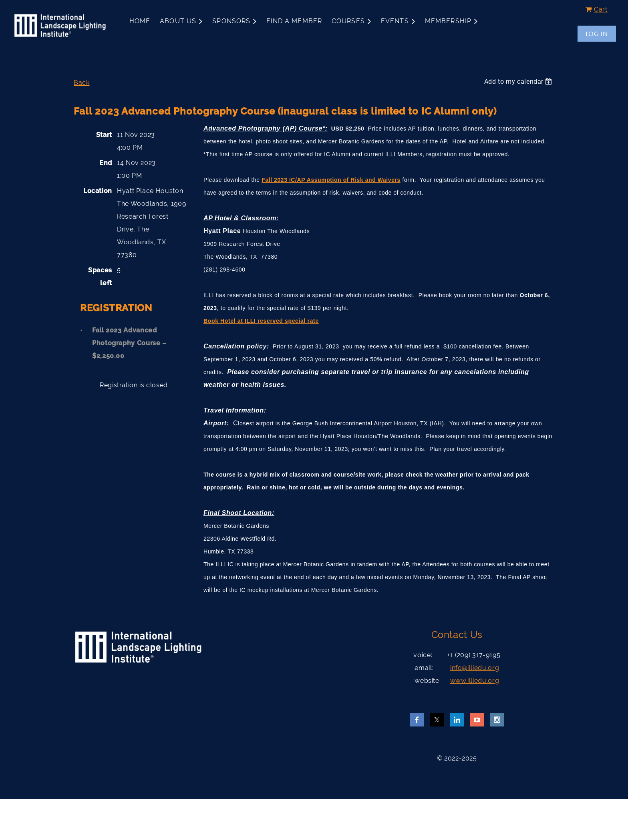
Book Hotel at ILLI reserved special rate (261, 321)
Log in (597, 33)
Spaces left (100, 276)
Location (97, 191)
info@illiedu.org (474, 668)
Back (82, 83)
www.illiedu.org (474, 680)
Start (104, 135)
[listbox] (519, 81)
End (105, 163)
